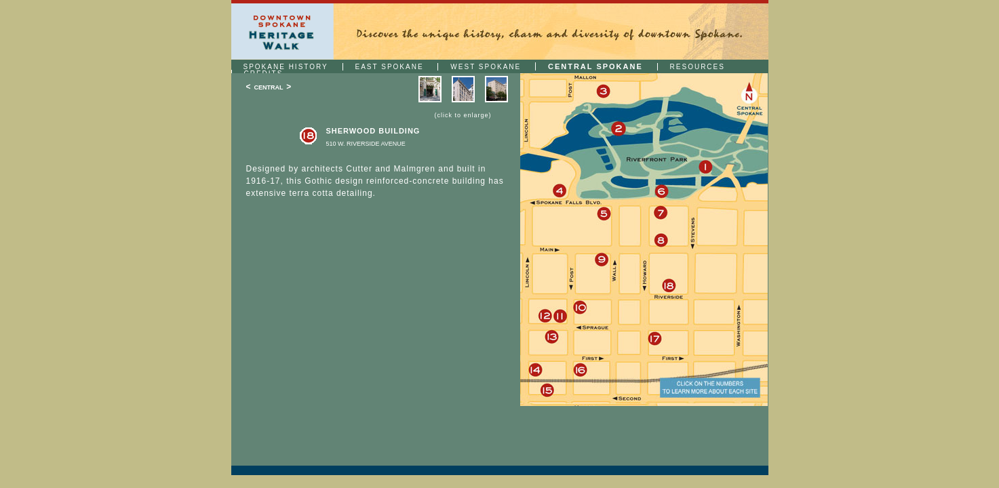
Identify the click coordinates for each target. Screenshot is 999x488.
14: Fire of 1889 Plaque (535, 369)
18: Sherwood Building (668, 286)
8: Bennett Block (661, 240)
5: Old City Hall (603, 214)
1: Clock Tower (705, 167)
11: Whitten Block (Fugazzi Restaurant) (561, 316)
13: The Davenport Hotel (551, 337)
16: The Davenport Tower (580, 370)
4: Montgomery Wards (559, 190)
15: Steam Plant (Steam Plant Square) (546, 390)
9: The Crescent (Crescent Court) (601, 259)
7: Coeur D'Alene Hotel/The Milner (660, 213)
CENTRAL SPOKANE (595, 66)
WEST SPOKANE (485, 66)
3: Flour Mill (603, 91)
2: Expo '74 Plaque (618, 129)
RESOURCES (697, 66)
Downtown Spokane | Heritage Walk (282, 31)
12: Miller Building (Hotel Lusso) (544, 316)
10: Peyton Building (579, 308)
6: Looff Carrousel (661, 191)
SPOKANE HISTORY (285, 66)
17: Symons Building (654, 339)
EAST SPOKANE (389, 66)
